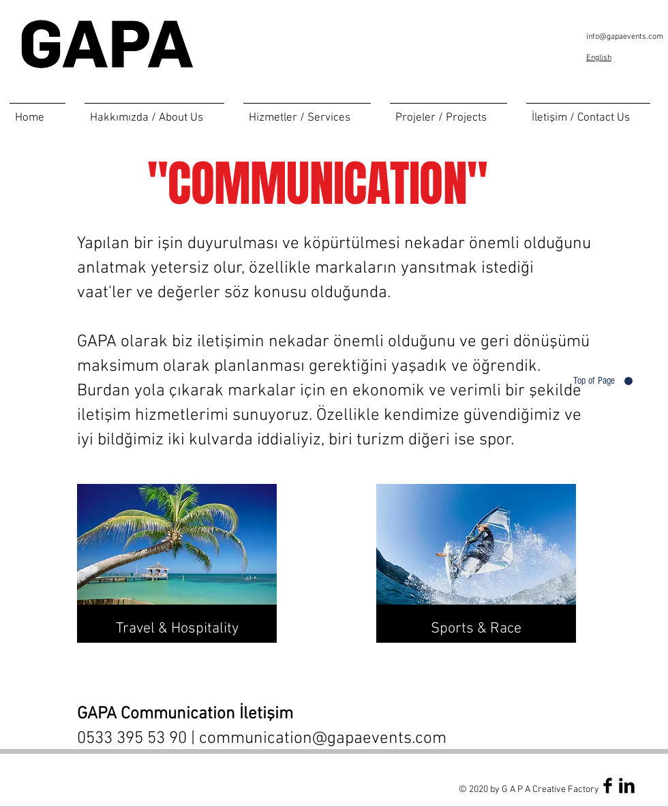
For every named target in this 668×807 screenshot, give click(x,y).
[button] (307, 112)
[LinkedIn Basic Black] (627, 785)
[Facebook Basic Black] (608, 785)
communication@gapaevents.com (322, 739)
